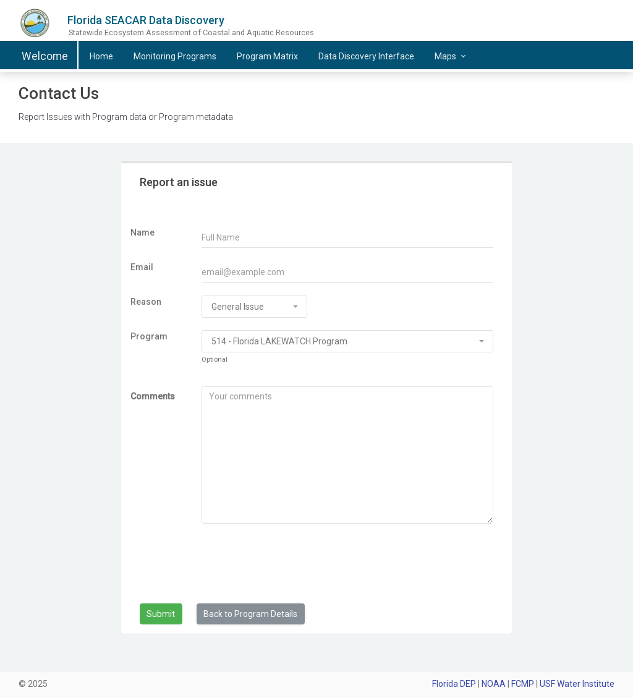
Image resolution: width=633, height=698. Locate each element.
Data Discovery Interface (366, 56)
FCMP (522, 684)
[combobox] (254, 307)
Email (141, 267)
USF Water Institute (577, 684)
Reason (145, 302)
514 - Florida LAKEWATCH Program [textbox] (279, 341)
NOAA (494, 684)
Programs (175, 56)
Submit (161, 614)
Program (149, 336)
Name (142, 232)
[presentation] (265, 567)
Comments (152, 396)
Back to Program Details (250, 614)
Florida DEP (454, 684)
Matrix (267, 56)
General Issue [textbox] (237, 307)
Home (101, 56)
